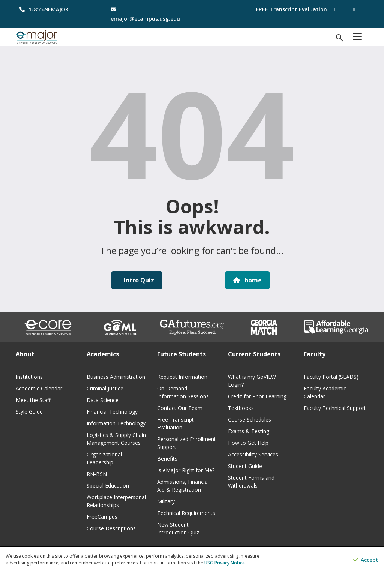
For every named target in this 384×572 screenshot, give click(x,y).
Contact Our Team (179, 407)
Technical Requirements (186, 512)
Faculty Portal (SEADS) (331, 376)
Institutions (29, 376)
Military (166, 501)
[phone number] (56, 9)
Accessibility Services (253, 454)
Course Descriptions (111, 528)
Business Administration (116, 376)
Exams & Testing (248, 431)
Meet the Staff (33, 400)
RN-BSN (97, 473)
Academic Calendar (39, 388)
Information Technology (116, 423)
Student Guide (245, 466)
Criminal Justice (105, 388)
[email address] (147, 14)
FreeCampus (102, 516)
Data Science (102, 400)
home (247, 280)
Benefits (167, 458)
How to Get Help (248, 442)
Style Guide (29, 411)
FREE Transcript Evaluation (291, 9)
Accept (365, 559)
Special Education (108, 485)
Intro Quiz (138, 280)
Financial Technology (112, 411)
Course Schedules (249, 419)
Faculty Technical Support (335, 407)
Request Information (182, 376)
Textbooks (241, 407)
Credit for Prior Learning (257, 396)
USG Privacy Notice (225, 563)
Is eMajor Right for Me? (185, 470)
